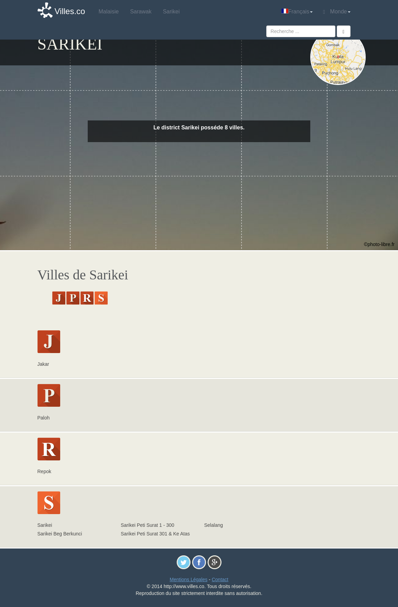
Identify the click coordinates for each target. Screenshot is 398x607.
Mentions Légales (188, 579)
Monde (336, 12)
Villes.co (70, 11)
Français (297, 11)
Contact (220, 579)
